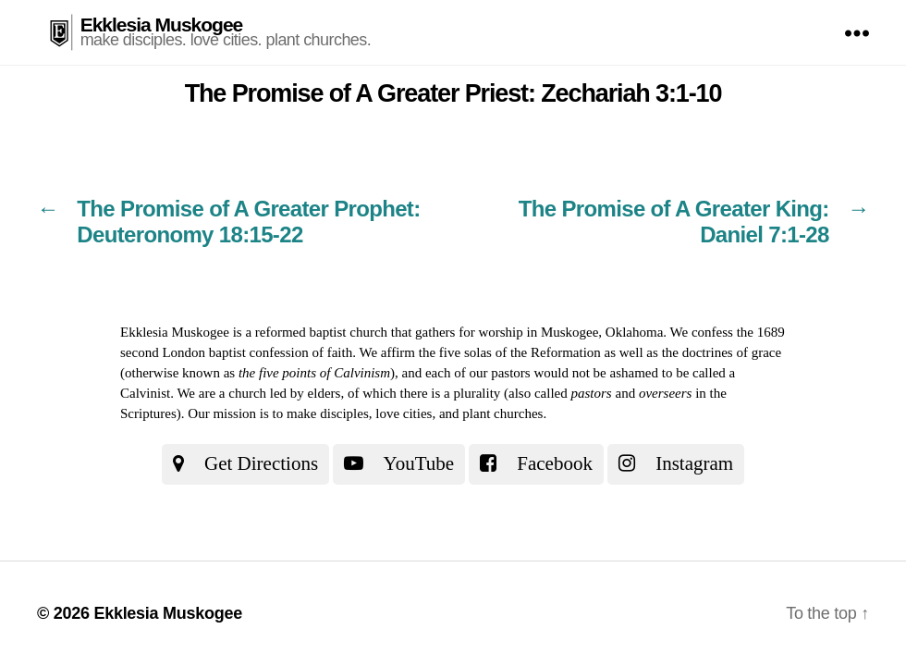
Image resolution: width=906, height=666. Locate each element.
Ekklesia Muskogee (161, 24)
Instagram (675, 463)
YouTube (399, 463)
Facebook (536, 463)
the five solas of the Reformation (510, 352)
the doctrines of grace (722, 352)
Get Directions (245, 463)
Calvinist (145, 393)
